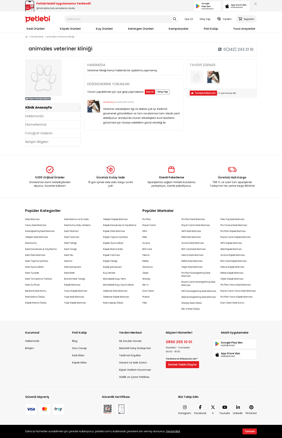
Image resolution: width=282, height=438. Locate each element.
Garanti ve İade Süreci (133, 362)
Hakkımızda (34, 116)
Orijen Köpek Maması (231, 278)
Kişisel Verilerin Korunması (135, 370)
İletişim (29, 348)
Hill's (144, 231)
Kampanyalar (178, 29)
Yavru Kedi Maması (35, 225)
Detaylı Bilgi (173, 431)
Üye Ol (189, 19)
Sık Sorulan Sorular (130, 341)
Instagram (184, 409)
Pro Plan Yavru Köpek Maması (236, 296)
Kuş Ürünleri (104, 29)
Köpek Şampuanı (112, 266)
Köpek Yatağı (110, 260)
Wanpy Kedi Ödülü (191, 302)
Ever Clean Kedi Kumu (232, 302)
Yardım (224, 19)
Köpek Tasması (111, 255)
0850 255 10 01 (179, 341)
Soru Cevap (79, 348)
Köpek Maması (72, 284)
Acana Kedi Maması (192, 242)
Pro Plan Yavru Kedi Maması (235, 284)
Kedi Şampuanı (72, 266)
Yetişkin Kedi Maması (36, 237)
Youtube (224, 409)
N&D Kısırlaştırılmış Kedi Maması (198, 296)
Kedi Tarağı (70, 249)
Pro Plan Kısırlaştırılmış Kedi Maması (195, 274)
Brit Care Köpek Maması (233, 260)
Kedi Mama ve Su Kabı (76, 219)
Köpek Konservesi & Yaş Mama (119, 225)
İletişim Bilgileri (36, 142)
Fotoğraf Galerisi (38, 133)
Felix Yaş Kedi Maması (232, 219)
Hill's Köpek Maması (231, 242)
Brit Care (147, 249)
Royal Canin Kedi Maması (195, 225)
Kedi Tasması (71, 237)
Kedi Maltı (69, 272)
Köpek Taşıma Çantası (115, 237)
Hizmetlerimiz (36, 124)
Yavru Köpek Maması (75, 290)
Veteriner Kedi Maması (115, 290)
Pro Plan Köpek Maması (233, 231)
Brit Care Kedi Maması (193, 249)
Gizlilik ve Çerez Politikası (134, 377)
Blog (74, 341)
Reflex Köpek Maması (231, 272)
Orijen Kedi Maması (192, 266)
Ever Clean (148, 290)
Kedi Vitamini (71, 231)
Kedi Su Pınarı (32, 284)
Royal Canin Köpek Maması (235, 237)
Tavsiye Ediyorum (203, 93)
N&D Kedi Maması (191, 237)
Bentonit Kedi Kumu (35, 290)
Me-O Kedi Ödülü (190, 308)
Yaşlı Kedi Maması (74, 296)
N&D (144, 237)
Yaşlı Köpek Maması (75, 302)
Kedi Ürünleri (36, 29)
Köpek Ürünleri (70, 29)
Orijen (145, 272)
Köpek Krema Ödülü (36, 302)
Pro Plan (146, 219)
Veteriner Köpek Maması (116, 296)
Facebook (200, 409)
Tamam (250, 431)
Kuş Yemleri (109, 272)
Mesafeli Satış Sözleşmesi (135, 348)
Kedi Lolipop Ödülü (113, 302)
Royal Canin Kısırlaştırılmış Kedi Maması (198, 283)
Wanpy (146, 278)
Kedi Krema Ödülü (35, 296)
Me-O (145, 284)
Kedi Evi (68, 260)
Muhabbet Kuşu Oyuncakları (118, 284)
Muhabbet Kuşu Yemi (114, 278)
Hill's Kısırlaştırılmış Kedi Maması (198, 291)
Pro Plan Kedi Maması (193, 219)
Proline (145, 296)
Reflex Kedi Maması (192, 260)
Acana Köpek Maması (232, 255)
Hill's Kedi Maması (191, 231)
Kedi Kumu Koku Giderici (77, 225)
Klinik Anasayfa (38, 107)
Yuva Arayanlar (244, 29)
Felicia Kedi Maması (192, 255)
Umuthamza (109, 102)
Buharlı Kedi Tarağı (74, 278)
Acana (146, 242)
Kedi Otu (68, 255)
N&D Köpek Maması (231, 249)
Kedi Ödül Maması (35, 255)
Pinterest (251, 409)
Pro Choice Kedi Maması (233, 225)
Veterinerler (37, 36)
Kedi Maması (32, 219)
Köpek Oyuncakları (113, 242)
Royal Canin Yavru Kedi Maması (238, 290)
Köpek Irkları (79, 362)
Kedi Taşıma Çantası (36, 260)
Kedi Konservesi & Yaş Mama (41, 249)
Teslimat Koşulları (130, 355)
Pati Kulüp (211, 29)
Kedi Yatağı (70, 242)
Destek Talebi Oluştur (182, 364)
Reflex (145, 260)
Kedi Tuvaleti (32, 272)
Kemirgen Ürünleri (141, 29)
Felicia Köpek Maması (232, 266)
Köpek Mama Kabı (113, 249)
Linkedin (238, 409)
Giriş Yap (205, 19)
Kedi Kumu (31, 242)
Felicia (145, 255)
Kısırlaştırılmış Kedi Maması (40, 231)
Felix (144, 302)
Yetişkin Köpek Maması (115, 219)
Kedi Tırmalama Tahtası (38, 278)
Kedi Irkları (78, 355)
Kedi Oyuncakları (34, 266)
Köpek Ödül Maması (114, 231)
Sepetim (246, 19)
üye (221, 93)
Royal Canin (149, 225)
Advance (147, 266)
